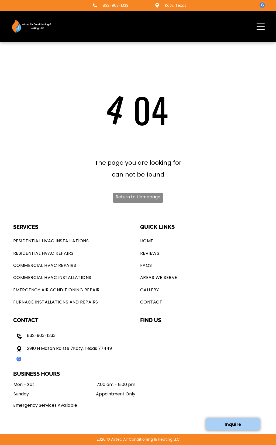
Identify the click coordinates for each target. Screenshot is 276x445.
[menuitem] (74, 241)
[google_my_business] (262, 5)
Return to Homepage (138, 197)
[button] (261, 27)
